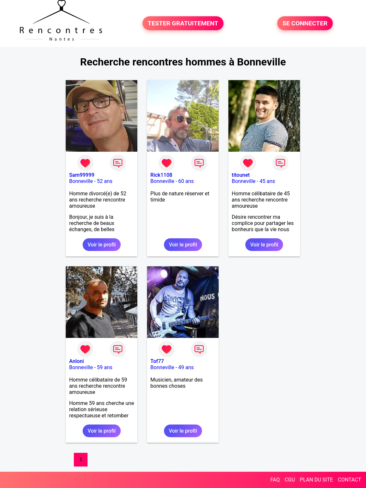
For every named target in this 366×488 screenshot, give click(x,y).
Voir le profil (101, 245)
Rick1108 (161, 175)
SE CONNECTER (304, 23)
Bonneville (81, 181)
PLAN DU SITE (316, 480)
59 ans (105, 367)
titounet (241, 175)
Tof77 (157, 361)
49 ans (186, 367)
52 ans (105, 181)
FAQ (275, 480)
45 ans (267, 181)
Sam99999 (81, 175)
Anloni (76, 361)
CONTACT (349, 480)
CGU (290, 480)
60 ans (186, 181)
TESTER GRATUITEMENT (183, 23)
